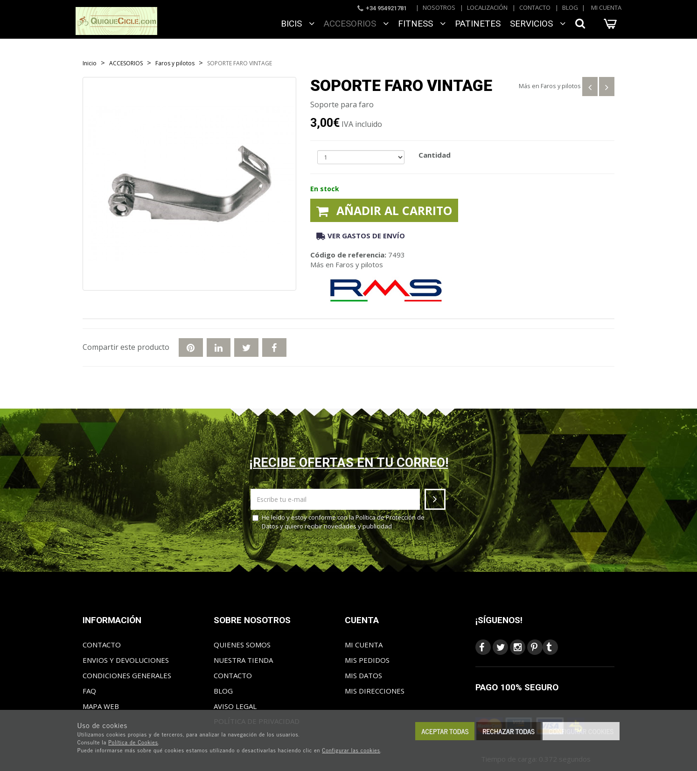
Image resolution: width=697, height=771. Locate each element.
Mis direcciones (374, 690)
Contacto (535, 7)
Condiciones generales (127, 675)
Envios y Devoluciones (126, 660)
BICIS (297, 23)
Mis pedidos (367, 660)
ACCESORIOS (356, 23)
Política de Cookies (133, 742)
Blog (570, 7)
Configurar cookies (581, 731)
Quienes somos (242, 644)
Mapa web (101, 706)
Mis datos (363, 675)
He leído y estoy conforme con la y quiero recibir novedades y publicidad (338, 521)
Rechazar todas (508, 731)
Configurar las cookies (351, 750)
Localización (487, 7)
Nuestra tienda (243, 660)
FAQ (89, 690)
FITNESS (422, 23)
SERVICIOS (537, 23)
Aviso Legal (235, 706)
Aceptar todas (444, 731)
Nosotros (439, 7)
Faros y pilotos (561, 86)
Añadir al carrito (384, 210)
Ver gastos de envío (360, 235)
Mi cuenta (606, 7)
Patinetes (478, 23)
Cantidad (434, 155)
